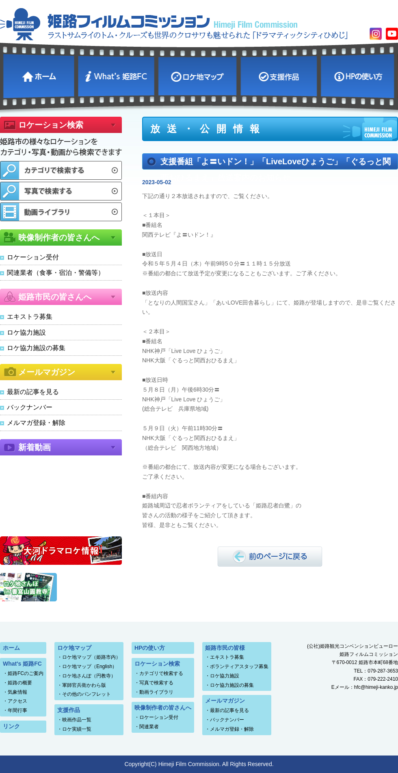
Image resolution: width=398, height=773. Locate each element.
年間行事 (17, 710)
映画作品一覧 (76, 720)
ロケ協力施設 (26, 332)
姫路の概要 (20, 683)
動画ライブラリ (156, 692)
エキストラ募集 (29, 316)
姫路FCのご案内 (25, 673)
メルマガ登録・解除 (36, 422)
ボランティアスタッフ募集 (239, 666)
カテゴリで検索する (161, 673)
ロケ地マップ (199, 75)
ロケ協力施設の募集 (36, 347)
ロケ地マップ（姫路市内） (91, 657)
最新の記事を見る (33, 391)
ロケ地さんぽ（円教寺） (89, 676)
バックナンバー (29, 407)
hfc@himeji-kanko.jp (376, 687)
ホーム (39, 75)
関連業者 (149, 726)
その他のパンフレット (86, 694)
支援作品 (280, 75)
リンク (11, 726)
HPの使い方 (358, 75)
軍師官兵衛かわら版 (84, 685)
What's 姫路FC (117, 75)
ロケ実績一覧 (76, 729)
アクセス (17, 701)
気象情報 (17, 692)
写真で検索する (156, 683)
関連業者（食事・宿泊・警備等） (55, 272)
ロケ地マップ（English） (89, 666)
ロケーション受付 (33, 257)
